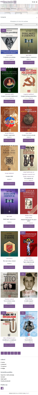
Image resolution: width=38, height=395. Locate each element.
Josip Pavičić (28, 217)
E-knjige (3, 368)
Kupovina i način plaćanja (7, 375)
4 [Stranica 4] (15, 353)
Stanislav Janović (9, 299)
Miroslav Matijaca (28, 260)
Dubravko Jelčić (9, 94)
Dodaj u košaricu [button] (9, 62)
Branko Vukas (28, 215)
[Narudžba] (19, 24)
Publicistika (14, 8)
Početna (3, 8)
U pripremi (3, 364)
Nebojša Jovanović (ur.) (29, 174)
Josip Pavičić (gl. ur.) (28, 172)
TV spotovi (3, 366)
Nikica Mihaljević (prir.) (9, 338)
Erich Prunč (9, 55)
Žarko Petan (28, 338)
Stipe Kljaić (29, 133)
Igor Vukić (28, 55)
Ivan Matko (29, 258)
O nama (3, 362)
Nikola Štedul (28, 299)
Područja (8, 8)
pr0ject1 (27, 393)
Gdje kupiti (3, 379)
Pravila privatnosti (5, 381)
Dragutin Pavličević (29, 94)
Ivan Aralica (9, 258)
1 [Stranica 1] (5, 353)
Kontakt (3, 377)
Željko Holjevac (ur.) (28, 176)
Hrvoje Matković (9, 133)
